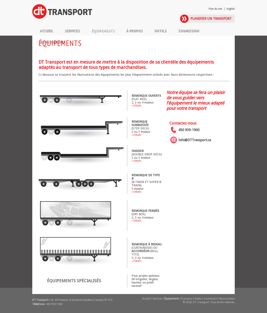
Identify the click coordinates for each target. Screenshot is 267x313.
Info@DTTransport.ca (194, 140)
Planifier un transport (211, 19)
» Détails (136, 105)
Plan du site (215, 8)
